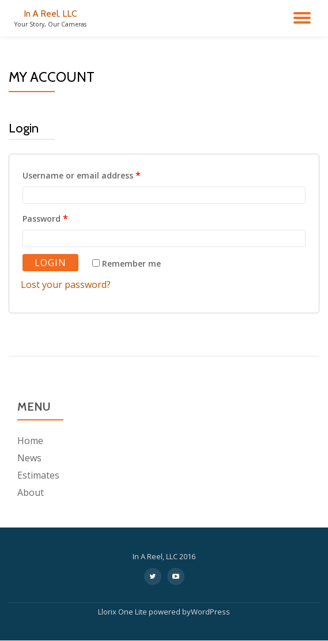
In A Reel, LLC (50, 13)
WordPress (210, 611)
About (30, 492)
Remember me (126, 263)
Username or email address (81, 175)
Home (30, 440)
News (29, 458)
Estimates (38, 475)
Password (45, 218)
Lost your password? (66, 284)
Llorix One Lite (123, 611)
